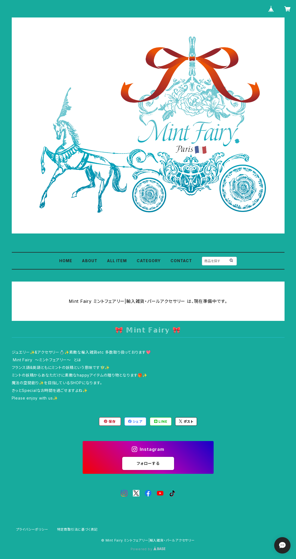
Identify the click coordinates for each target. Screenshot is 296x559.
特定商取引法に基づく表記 (77, 529)
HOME (65, 260)
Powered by (148, 549)
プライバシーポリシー (32, 529)
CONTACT (181, 260)
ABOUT (89, 260)
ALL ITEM (117, 260)
